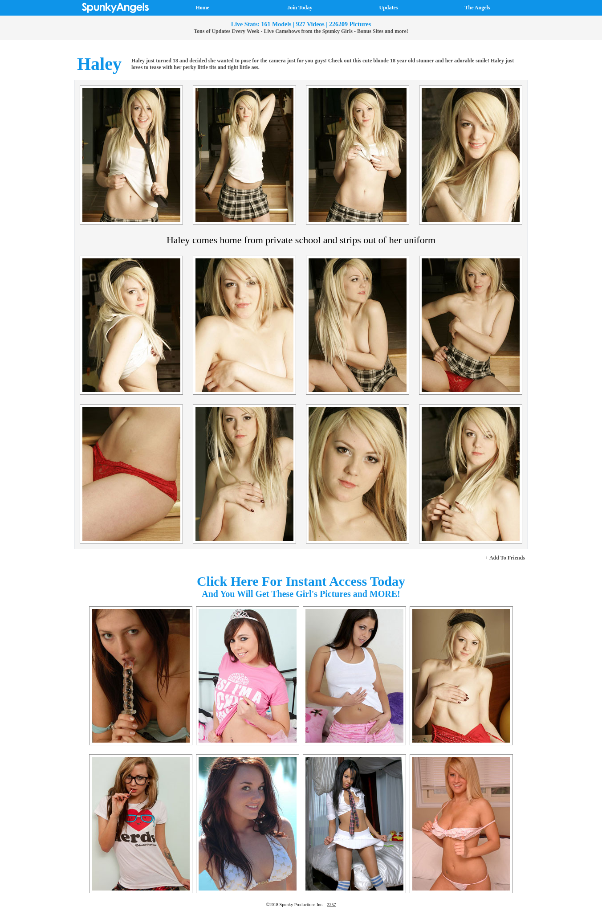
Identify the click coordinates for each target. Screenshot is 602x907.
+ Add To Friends (505, 558)
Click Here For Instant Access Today (301, 581)
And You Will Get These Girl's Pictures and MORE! (301, 594)
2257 (331, 904)
